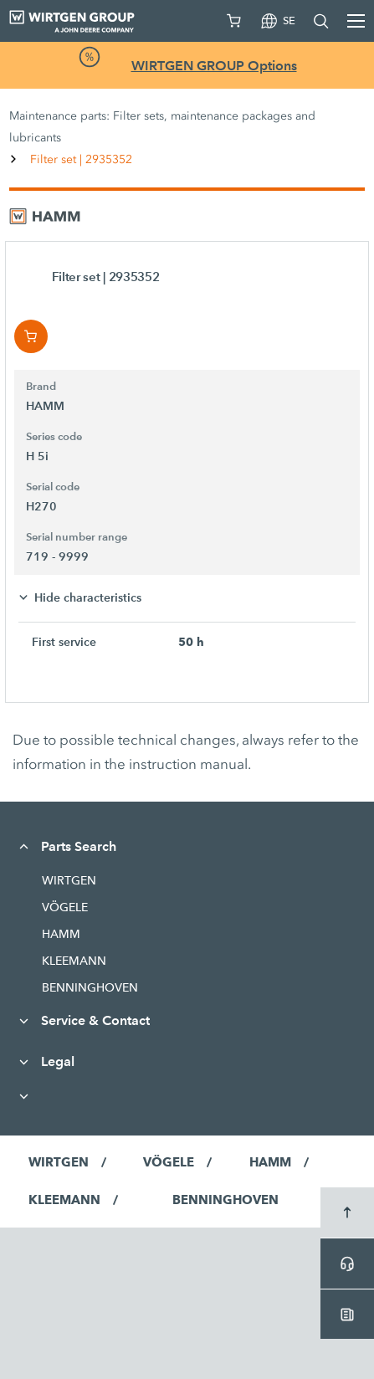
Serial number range (76, 537)
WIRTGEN (69, 880)
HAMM (61, 933)
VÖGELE (65, 907)
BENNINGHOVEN (90, 987)
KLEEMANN (74, 960)
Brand (41, 386)
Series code (54, 436)
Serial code (52, 487)
